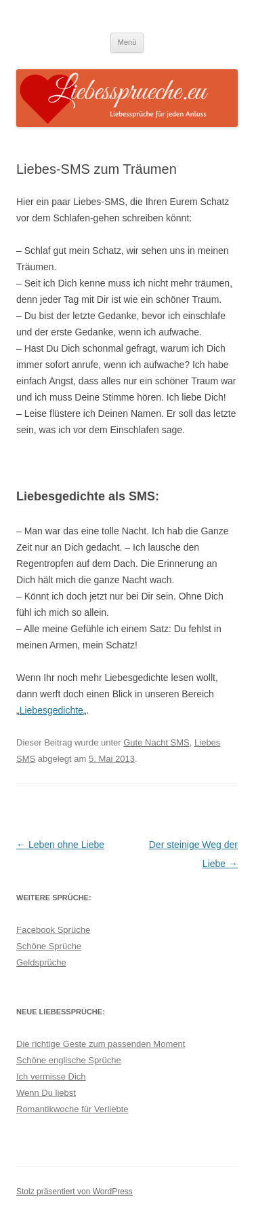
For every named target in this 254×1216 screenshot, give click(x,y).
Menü (127, 42)
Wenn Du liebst (46, 1093)
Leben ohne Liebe (60, 844)
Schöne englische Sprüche (68, 1060)
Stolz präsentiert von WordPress (74, 1191)
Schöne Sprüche (48, 946)
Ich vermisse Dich (51, 1076)
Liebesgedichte (51, 710)
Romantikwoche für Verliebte (72, 1109)
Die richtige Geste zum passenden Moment (100, 1044)
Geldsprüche (41, 962)
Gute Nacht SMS (156, 742)
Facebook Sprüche (53, 930)
